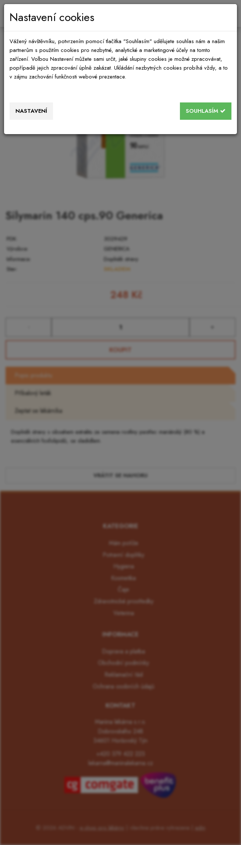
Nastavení (31, 111)
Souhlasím (206, 111)
